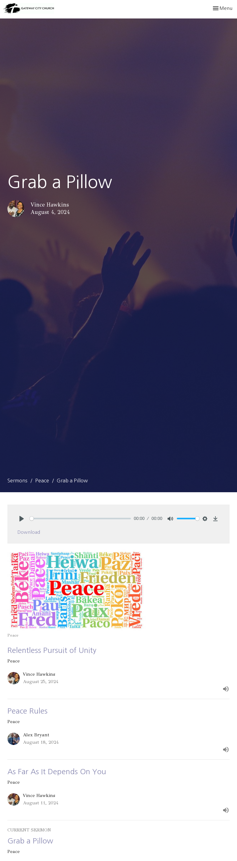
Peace (42, 480)
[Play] (22, 519)
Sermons (17, 480)
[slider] (80, 518)
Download (28, 532)
